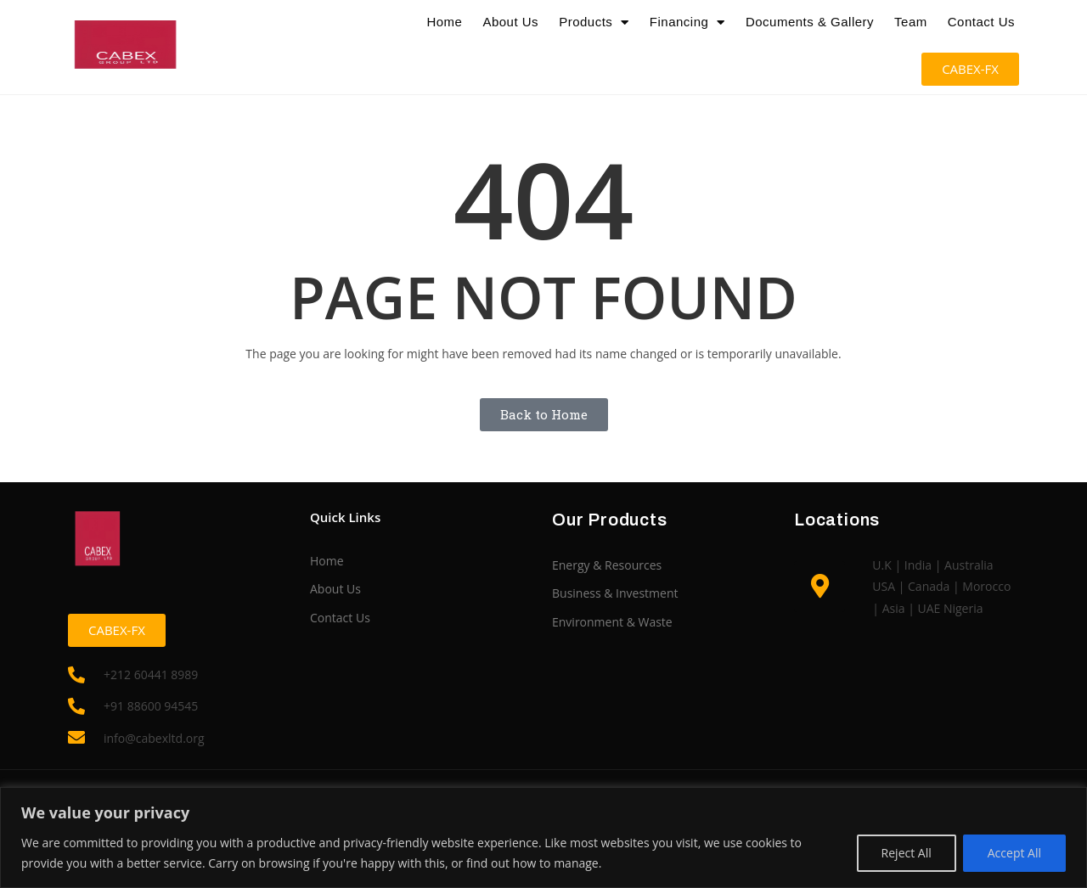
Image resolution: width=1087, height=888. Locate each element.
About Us (510, 21)
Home (444, 21)
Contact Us (981, 21)
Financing (687, 22)
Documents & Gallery (810, 21)
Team (910, 21)
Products (594, 22)
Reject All (906, 853)
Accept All (1014, 853)
